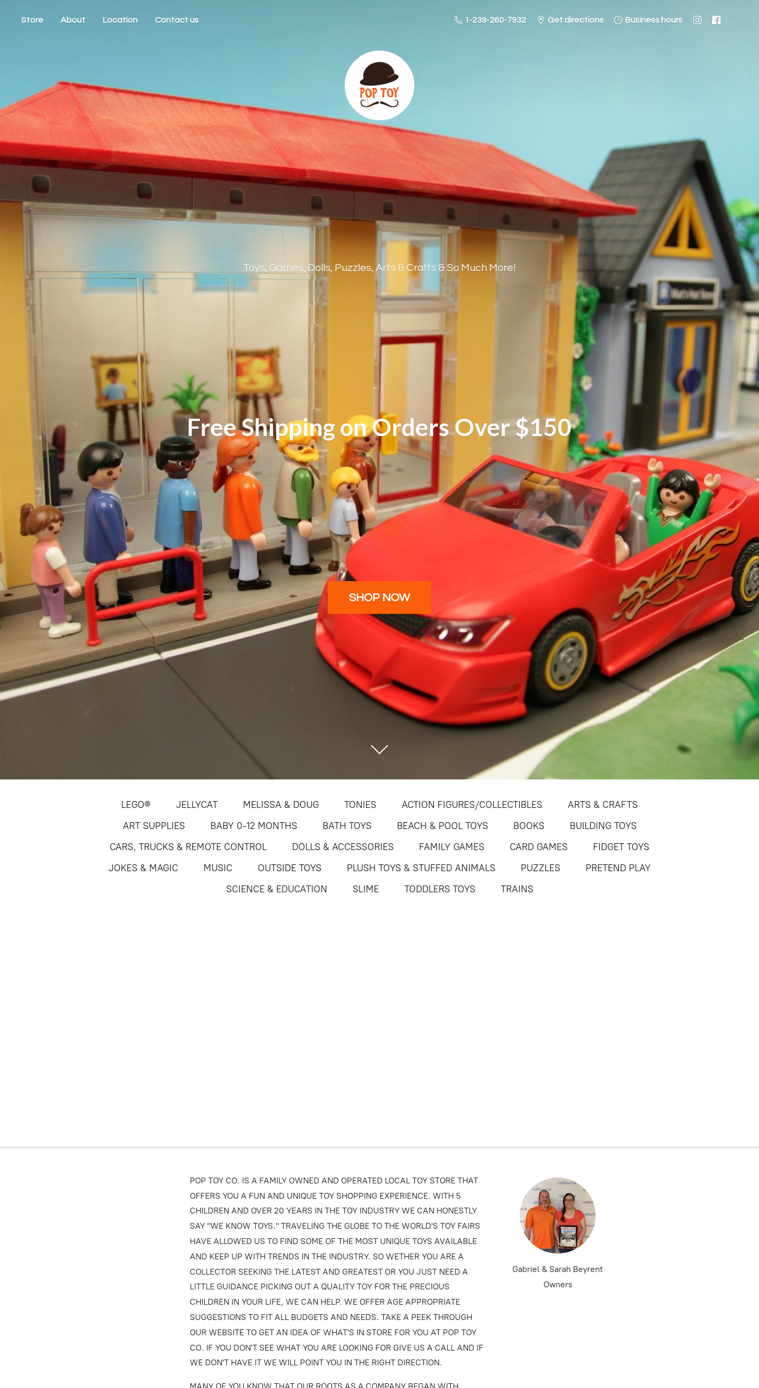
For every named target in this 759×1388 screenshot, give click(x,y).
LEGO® (136, 805)
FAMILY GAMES (451, 847)
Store (32, 20)
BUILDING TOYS (603, 826)
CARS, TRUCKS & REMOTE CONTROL (188, 847)
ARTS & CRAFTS (603, 805)
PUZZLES (540, 868)
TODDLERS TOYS (439, 889)
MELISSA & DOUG (281, 805)
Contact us (177, 20)
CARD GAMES (539, 847)
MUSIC (217, 868)
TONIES (360, 805)
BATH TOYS (347, 826)
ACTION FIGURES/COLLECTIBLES (472, 805)
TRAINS (517, 889)
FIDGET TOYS (621, 847)
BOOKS (528, 826)
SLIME (366, 889)
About (73, 20)
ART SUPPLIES (154, 826)
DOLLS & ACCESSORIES (343, 847)
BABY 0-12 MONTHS (253, 826)
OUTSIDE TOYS (290, 868)
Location (120, 20)
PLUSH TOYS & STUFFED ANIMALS (421, 868)
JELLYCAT (197, 805)
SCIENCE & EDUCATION (276, 889)
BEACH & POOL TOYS (442, 826)
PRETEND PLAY (618, 868)
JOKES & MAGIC (143, 868)
